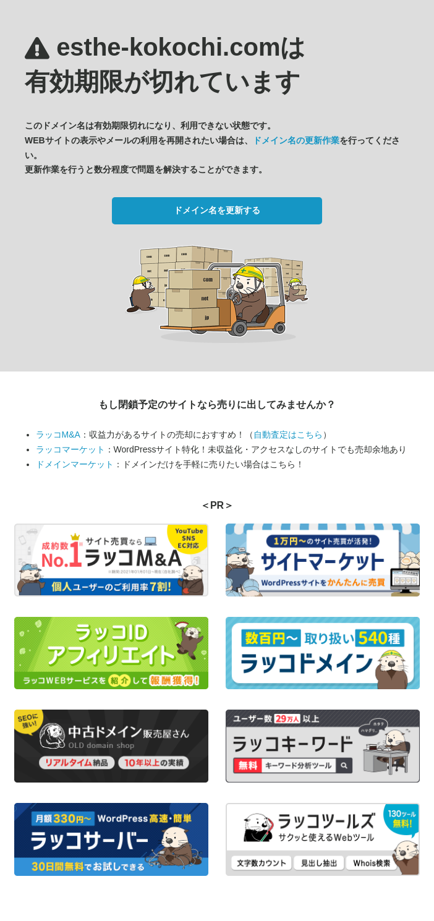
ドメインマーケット (75, 464)
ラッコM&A (58, 434)
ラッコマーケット (70, 449)
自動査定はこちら (288, 434)
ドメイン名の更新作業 (296, 140)
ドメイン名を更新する (217, 210)
